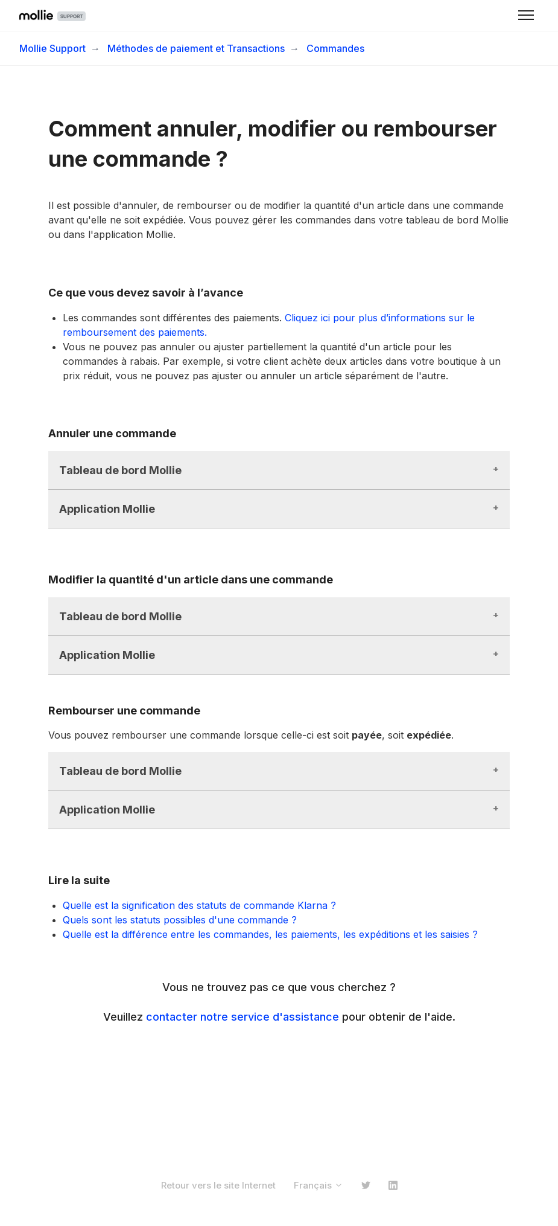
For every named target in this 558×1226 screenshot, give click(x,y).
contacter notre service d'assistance (242, 1016)
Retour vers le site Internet (218, 1185)
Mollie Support (52, 48)
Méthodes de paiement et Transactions (196, 48)
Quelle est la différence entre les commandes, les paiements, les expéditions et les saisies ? (270, 934)
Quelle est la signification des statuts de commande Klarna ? (199, 905)
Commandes (335, 48)
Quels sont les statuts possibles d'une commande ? (180, 920)
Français (318, 1185)
